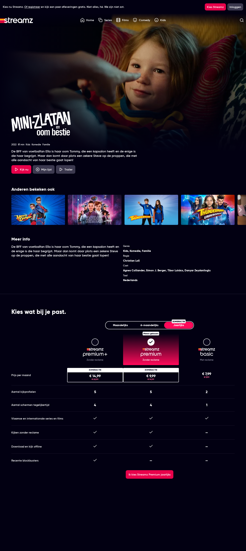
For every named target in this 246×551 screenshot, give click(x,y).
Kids (160, 20)
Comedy (141, 20)
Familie (146, 251)
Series (105, 20)
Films (122, 20)
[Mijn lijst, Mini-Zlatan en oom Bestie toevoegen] (44, 169)
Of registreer (32, 7)
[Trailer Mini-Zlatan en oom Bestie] (65, 169)
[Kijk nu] (21, 169)
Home (87, 20)
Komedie (135, 251)
